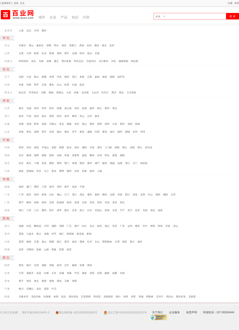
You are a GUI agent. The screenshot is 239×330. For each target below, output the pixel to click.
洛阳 (36, 147)
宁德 (82, 186)
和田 (125, 296)
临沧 (74, 241)
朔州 (59, 53)
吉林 (7, 84)
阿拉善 (134, 61)
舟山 (82, 116)
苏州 (51, 108)
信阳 (132, 147)
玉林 (84, 202)
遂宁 (76, 226)
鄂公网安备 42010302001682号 (76, 312)
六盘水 (30, 233)
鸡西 (43, 92)
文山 (97, 241)
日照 (97, 131)
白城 (74, 84)
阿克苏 (97, 296)
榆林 (74, 265)
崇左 (122, 202)
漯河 (99, 147)
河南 (7, 147)
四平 (36, 84)
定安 (137, 210)
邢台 (56, 45)
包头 (33, 61)
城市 (41, 17)
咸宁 (97, 163)
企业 (53, 17)
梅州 (104, 194)
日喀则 (30, 249)
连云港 (68, 108)
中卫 (54, 288)
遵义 (38, 233)
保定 (64, 45)
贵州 (7, 233)
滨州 (135, 131)
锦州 (66, 76)
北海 (51, 202)
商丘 (124, 147)
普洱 (66, 241)
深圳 (36, 194)
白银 (46, 273)
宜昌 (44, 163)
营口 (74, 76)
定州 (111, 45)
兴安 (113, 61)
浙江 (7, 116)
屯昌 (145, 210)
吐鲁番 (47, 296)
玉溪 (36, 241)
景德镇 (30, 171)
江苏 (7, 108)
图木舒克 (181, 296)
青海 (7, 280)
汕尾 (112, 194)
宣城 (137, 124)
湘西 (122, 155)
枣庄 (44, 131)
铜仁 (61, 233)
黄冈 (89, 163)
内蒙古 (8, 61)
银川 (21, 288)
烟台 (59, 131)
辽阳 (89, 76)
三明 (44, 186)
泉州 (51, 186)
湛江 (74, 194)
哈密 (56, 296)
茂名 (82, 194)
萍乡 (38, 171)
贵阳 (21, 233)
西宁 (21, 280)
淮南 (44, 124)
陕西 (7, 265)
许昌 (92, 147)
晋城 (51, 53)
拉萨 (21, 249)
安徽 (7, 124)
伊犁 (133, 296)
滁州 (92, 124)
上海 (21, 30)
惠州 (97, 194)
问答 (86, 17)
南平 (66, 186)
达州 (130, 226)
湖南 (7, 155)
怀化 (107, 155)
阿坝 (160, 226)
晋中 (66, 53)
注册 (230, 3)
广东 (7, 194)
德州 (119, 131)
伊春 (76, 92)
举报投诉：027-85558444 (218, 312)
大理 (117, 241)
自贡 (28, 226)
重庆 (44, 30)
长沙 (21, 155)
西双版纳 (107, 241)
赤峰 (48, 61)
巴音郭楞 (86, 296)
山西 (7, 53)
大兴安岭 (131, 92)
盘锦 (97, 76)
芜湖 (28, 124)
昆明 (21, 241)
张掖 (69, 273)
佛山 (59, 194)
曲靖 (28, 241)
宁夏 (7, 288)
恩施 (112, 163)
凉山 (175, 226)
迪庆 (139, 241)
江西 (7, 171)
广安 (122, 226)
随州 (104, 163)
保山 (44, 241)
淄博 (36, 131)
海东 (28, 280)
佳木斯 (85, 92)
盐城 (84, 108)
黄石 (28, 163)
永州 (99, 155)
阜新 (82, 76)
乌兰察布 (103, 61)
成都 (21, 226)
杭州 (21, 116)
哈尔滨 (22, 92)
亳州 (122, 124)
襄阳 (51, 163)
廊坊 (96, 45)
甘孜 (167, 226)
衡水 (104, 45)
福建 (7, 186)
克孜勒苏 (108, 296)
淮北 (61, 124)
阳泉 (36, 53)
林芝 (69, 249)
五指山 (98, 210)
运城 (74, 53)
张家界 (75, 155)
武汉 (21, 163)
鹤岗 (51, 92)
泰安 (82, 131)
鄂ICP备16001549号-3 (35, 312)
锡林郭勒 (123, 61)
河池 (107, 202)
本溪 (51, 76)
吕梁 (97, 53)
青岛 (28, 131)
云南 (7, 241)
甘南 (122, 273)
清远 (135, 194)
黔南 (89, 233)
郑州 (21, 147)
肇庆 (89, 194)
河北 (7, 45)
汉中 (66, 265)
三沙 (36, 210)
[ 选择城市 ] (6, 3)
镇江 (99, 108)
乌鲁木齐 (23, 296)
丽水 (97, 116)
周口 (139, 147)
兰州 (21, 273)
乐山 (92, 226)
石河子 (159, 296)
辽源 (44, 84)
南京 (21, 108)
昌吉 (63, 296)
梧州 (44, 202)
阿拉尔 (169, 296)
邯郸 (48, 45)
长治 (44, 53)
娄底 (114, 155)
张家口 (72, 45)
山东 (7, 131)
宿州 (107, 124)
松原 (66, 84)
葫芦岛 (121, 76)
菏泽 (142, 131)
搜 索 (232, 16)
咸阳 (44, 265)
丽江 (59, 241)
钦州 (69, 202)
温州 (36, 116)
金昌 (38, 273)
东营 (51, 131)
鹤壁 (61, 147)
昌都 (38, 249)
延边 (82, 84)
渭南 (51, 265)
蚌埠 (36, 124)
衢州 (74, 116)
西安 (21, 265)
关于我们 (157, 312)
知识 (75, 17)
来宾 (114, 202)
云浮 (173, 194)
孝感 (74, 163)
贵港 (76, 202)
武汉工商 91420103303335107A (125, 312)
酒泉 (84, 273)
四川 (7, 226)
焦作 (76, 147)
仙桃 (119, 163)
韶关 (28, 194)
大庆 (68, 92)
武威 (61, 273)
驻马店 (148, 147)
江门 (66, 194)
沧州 (89, 45)
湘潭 (36, 155)
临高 (160, 210)
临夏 (114, 273)
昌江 (82, 210)
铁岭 (104, 76)
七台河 (95, 92)
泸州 (46, 226)
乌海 (41, 61)
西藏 (7, 249)
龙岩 (74, 186)
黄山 (84, 124)
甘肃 (7, 273)
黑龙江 (8, 92)
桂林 (36, 202)
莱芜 (104, 131)
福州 (21, 186)
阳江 (127, 194)
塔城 (141, 296)
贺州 (99, 202)
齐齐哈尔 (33, 92)
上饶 (99, 171)
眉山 (107, 226)
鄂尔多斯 (66, 61)
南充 (99, 226)
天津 (36, 30)
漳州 (59, 186)
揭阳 (165, 194)
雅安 (137, 226)
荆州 (82, 163)
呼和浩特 (23, 61)
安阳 (54, 147)
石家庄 (22, 45)
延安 (59, 265)
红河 (89, 241)
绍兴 (59, 116)
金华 (66, 116)
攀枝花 (37, 226)
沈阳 (21, 76)
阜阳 (99, 124)
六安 (114, 124)
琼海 (107, 210)
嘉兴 (44, 116)
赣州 (69, 171)
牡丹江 (105, 92)
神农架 (143, 163)
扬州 (92, 108)
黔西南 (70, 233)
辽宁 (7, 76)
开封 (28, 147)
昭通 (51, 241)
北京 (22, 3)
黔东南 (80, 233)
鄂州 (59, 163)
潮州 (158, 194)
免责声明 (191, 312)
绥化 (121, 92)
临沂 (112, 131)
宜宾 (114, 226)
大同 (28, 53)
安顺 (46, 233)
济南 (21, 131)
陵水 (66, 210)
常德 (66, 155)
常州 (44, 108)
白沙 (89, 210)
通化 (51, 84)
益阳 (84, 155)
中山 (150, 194)
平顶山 (45, 147)
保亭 (59, 210)
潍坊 (66, 131)
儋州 (44, 210)
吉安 (76, 171)
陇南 (107, 273)
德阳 (54, 226)
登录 (236, 3)
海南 (7, 210)
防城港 (60, 202)
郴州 (92, 155)
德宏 (124, 241)
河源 (119, 194)
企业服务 (174, 312)
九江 (46, 171)
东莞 (142, 194)
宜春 (84, 171)
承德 (81, 45)
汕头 (51, 194)
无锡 (28, 108)
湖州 (51, 116)
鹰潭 (61, 171)
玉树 (66, 280)
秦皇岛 (40, 45)
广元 (69, 226)
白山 (59, 84)
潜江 (127, 163)
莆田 (36, 186)
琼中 (51, 210)
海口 (21, 210)
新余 (54, 171)
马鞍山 (52, 124)
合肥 (21, 124)
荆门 (66, 163)
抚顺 (44, 76)
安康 (82, 265)
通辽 (56, 61)
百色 (92, 202)
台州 (89, 116)
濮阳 (84, 147)
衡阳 (44, 155)
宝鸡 (36, 265)
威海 (89, 131)
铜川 (28, 265)
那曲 (54, 249)
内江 (84, 226)
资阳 (152, 226)
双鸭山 (60, 92)
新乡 (69, 147)
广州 (21, 194)
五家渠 (192, 296)
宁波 (28, 116)
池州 (130, 124)
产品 (64, 17)
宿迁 (114, 108)
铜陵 (69, 124)
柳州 (28, 202)
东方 (130, 210)
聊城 (127, 131)
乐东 (74, 210)
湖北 (7, 163)
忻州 (82, 53)
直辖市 (8, 30)
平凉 (76, 273)
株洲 (28, 155)
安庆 (76, 124)
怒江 (132, 241)
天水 (54, 273)
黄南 (44, 280)
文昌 (114, 210)
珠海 (44, 194)
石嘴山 (30, 288)
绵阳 (61, 226)
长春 (21, 84)
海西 (74, 280)
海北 (36, 280)
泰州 (107, 108)
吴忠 (38, 288)
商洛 (89, 265)
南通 (59, 108)
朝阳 (112, 76)
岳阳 (59, 155)
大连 (28, 76)
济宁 (74, 131)
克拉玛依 (36, 296)
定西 (99, 273)
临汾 (89, 53)
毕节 (54, 233)
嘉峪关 (30, 273)
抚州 (92, 171)
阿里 (61, 249)
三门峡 (108, 147)
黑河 (113, 92)
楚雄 (82, 241)
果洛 (59, 280)
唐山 (31, 45)
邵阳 (51, 155)
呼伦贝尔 (78, 61)
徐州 (36, 108)
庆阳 (92, 273)
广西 (7, 202)
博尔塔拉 (73, 296)
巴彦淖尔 (91, 61)
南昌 (21, 171)
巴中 (145, 226)
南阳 (117, 147)
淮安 (76, 108)
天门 (135, 163)
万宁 (122, 210)
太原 (21, 53)
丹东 (59, 76)
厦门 (28, 186)
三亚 (28, 210)
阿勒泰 (149, 296)
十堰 (36, 163)
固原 (46, 288)
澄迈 (152, 210)
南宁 (21, 202)
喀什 (118, 296)
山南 (46, 249)
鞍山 (36, 76)
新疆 (7, 296)
